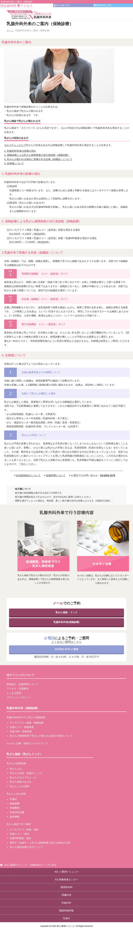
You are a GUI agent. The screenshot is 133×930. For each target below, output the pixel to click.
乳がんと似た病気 (16, 793)
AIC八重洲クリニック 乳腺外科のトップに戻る (30, 865)
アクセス (25, 6)
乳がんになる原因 (19, 786)
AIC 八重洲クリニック (66, 871)
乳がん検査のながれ (21, 781)
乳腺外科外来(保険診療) (66, 622)
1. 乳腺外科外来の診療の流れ (20, 150)
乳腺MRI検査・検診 (20, 838)
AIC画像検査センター (66, 879)
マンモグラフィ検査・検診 (24, 829)
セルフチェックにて (15, 145)
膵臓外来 (66, 895)
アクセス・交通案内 (17, 688)
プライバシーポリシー (19, 697)
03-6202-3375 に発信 (66, 649)
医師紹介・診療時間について (22, 684)
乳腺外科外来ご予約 (102, 5)
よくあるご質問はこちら (66, 641)
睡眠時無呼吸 (66, 910)
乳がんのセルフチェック (23, 777)
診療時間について (55, 475)
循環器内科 (66, 887)
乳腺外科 (66, 902)
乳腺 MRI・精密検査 (21, 731)
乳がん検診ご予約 (62, 5)
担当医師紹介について (28, 475)
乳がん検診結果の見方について (27, 847)
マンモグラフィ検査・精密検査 (27, 722)
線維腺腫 (14, 803)
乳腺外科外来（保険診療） (23, 708)
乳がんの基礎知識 (16, 763)
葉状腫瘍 (14, 816)
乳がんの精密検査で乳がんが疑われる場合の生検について (41, 735)
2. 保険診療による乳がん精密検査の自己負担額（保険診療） (37, 155)
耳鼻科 (66, 918)
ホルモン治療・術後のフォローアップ (27, 743)
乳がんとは (16, 768)
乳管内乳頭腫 (17, 812)
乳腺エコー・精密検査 (22, 727)
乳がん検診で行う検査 (19, 824)
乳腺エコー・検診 (19, 833)
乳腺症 (13, 799)
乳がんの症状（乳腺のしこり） (27, 773)
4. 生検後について (14, 163)
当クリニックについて (20, 674)
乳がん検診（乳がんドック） (25, 754)
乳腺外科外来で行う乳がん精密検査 (26, 717)
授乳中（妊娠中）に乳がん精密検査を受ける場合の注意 (40, 842)
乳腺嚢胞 (14, 807)
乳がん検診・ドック (66, 612)
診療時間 (8, 6)
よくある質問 (14, 693)
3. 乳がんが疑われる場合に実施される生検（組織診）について (38, 159)
